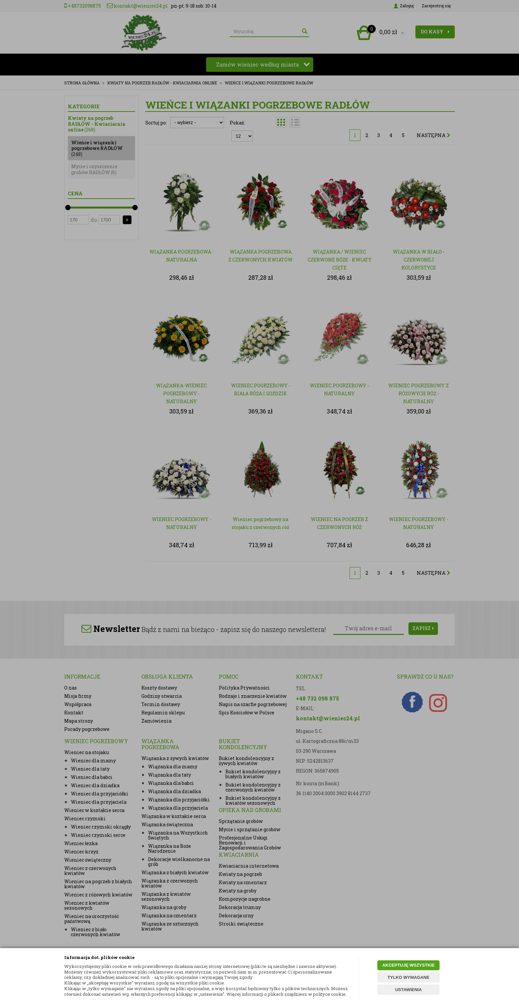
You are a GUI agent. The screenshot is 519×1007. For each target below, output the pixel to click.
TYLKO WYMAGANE (408, 977)
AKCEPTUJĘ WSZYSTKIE (408, 965)
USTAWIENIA (408, 989)
